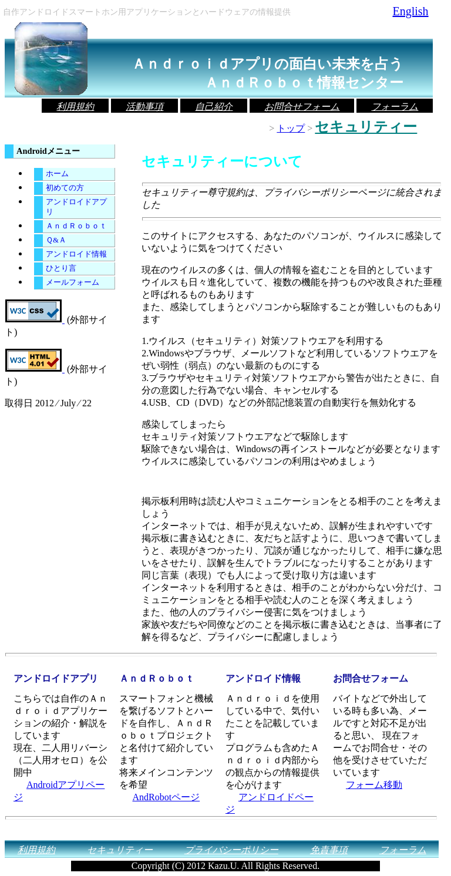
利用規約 (75, 107)
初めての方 (65, 188)
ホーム (57, 174)
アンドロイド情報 (76, 254)
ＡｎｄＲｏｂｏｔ (76, 226)
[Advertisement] (279, 481)
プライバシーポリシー (231, 850)
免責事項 (329, 850)
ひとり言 (61, 268)
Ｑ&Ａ (56, 240)
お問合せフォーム (301, 107)
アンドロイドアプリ (76, 207)
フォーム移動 (374, 785)
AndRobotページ (166, 797)
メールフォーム (72, 282)
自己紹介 (214, 107)
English (410, 11)
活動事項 (144, 107)
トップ (291, 128)
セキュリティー (120, 850)
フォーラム (394, 107)
